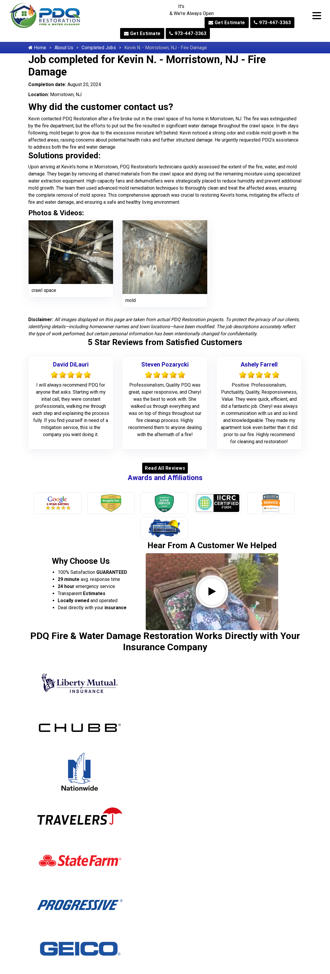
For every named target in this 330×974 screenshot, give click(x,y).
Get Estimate (226, 22)
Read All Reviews (165, 468)
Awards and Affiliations (165, 478)
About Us (63, 47)
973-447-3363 (272, 22)
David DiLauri (71, 364)
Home (37, 47)
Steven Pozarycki (165, 364)
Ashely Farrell (259, 364)
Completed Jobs (99, 47)
